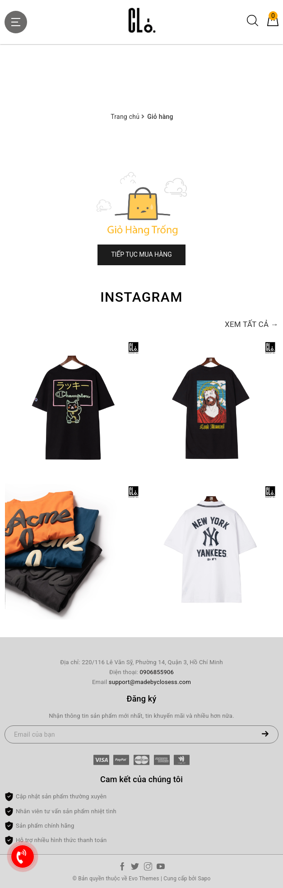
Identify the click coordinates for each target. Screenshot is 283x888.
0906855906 (157, 672)
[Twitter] (135, 868)
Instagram (141, 297)
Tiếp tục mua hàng (141, 254)
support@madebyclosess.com (150, 682)
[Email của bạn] (141, 734)
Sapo (204, 878)
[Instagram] (148, 868)
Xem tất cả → (251, 324)
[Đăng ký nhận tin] (264, 734)
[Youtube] (161, 868)
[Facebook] (122, 868)
